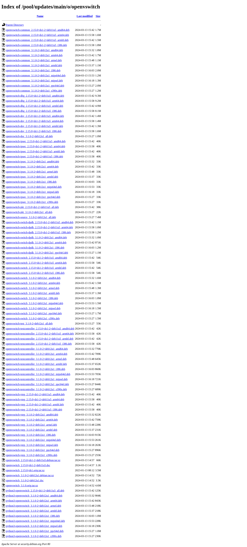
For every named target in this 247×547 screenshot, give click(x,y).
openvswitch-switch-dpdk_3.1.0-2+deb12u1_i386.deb (35, 247)
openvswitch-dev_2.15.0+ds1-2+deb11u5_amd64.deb (35, 116)
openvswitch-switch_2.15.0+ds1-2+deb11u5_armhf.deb (36, 267)
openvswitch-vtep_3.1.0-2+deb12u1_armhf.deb (31, 429)
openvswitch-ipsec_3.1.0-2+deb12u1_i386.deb (31, 181)
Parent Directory (15, 24)
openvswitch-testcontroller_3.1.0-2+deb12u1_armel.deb (36, 359)
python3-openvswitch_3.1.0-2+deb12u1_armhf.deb (33, 510)
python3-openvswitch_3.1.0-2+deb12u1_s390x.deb (33, 536)
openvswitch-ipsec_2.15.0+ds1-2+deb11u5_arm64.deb (35, 146)
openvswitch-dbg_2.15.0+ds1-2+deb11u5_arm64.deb (35, 100)
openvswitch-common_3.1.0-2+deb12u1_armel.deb (34, 60)
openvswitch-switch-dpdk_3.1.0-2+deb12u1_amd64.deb (36, 237)
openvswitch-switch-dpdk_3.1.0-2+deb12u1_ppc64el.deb (37, 252)
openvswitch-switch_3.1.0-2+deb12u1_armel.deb (32, 288)
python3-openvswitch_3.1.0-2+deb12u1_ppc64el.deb (35, 531)
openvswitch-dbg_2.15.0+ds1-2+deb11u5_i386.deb (34, 111)
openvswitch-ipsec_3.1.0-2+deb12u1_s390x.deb (32, 202)
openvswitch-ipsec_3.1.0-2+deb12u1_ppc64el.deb (33, 197)
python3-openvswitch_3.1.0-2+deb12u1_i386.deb (33, 515)
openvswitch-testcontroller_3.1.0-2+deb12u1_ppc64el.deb (37, 384)
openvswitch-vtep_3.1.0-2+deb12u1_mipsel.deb (32, 445)
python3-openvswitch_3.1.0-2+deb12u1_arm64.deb (34, 500)
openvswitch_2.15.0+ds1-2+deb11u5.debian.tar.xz (33, 460)
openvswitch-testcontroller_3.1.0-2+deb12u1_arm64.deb (36, 353)
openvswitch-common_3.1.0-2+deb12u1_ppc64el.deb (35, 85)
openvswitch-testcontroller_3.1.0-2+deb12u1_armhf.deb (36, 364)
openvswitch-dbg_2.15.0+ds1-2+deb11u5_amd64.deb (35, 95)
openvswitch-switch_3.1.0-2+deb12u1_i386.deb (32, 298)
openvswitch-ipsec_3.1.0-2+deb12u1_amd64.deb (32, 161)
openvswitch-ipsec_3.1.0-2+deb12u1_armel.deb (32, 171)
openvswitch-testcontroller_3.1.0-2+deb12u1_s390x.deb (36, 389)
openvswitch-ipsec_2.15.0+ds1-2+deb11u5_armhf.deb (35, 151)
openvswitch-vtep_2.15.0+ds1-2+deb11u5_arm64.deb (35, 399)
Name (40, 16)
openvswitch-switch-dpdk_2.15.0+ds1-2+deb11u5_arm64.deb (39, 227)
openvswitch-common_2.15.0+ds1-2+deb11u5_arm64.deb (37, 35)
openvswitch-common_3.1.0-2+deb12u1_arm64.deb (34, 55)
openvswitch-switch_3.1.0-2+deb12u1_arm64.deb (33, 283)
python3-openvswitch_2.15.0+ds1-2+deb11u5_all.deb (35, 490)
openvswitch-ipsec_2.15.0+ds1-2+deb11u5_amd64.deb (36, 141)
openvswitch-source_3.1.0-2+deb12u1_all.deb (31, 217)
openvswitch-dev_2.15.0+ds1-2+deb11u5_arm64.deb (34, 121)
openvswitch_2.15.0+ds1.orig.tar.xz (25, 470)
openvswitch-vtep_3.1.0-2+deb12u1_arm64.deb (32, 419)
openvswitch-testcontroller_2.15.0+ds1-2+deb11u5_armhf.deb (39, 338)
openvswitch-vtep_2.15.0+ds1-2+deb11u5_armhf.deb (35, 404)
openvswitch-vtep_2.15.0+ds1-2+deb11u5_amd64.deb (35, 394)
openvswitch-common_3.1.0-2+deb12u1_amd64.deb (34, 50)
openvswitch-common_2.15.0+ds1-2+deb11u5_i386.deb (36, 45)
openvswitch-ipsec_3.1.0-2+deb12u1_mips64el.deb (34, 186)
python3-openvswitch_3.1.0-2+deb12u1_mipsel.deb (34, 526)
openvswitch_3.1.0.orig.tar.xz (22, 485)
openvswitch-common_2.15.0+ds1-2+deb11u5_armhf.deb (37, 40)
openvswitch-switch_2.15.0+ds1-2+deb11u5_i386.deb (35, 272)
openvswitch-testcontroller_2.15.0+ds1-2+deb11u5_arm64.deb (40, 333)
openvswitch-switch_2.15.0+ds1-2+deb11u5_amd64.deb (36, 257)
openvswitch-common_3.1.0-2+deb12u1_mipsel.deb (34, 80)
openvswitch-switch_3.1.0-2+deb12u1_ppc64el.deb (34, 313)
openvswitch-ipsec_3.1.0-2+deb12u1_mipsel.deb (32, 191)
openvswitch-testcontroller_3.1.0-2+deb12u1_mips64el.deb (38, 374)
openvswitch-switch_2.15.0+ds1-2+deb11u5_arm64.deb (36, 262)
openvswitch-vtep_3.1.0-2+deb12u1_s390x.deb (31, 455)
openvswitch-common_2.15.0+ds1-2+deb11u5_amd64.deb (37, 30)
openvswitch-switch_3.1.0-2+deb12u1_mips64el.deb (34, 303)
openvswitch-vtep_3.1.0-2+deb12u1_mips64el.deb (33, 440)
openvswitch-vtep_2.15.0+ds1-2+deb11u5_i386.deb (34, 409)
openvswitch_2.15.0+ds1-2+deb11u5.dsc (28, 465)
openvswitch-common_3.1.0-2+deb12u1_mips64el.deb (35, 75)
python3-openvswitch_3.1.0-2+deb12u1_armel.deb (33, 505)
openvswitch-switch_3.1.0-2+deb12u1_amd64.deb (33, 278)
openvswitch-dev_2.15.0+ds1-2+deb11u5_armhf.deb (34, 126)
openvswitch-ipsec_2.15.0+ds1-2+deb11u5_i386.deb (34, 156)
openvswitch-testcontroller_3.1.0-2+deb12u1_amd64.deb (37, 348)
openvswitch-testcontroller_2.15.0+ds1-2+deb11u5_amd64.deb (40, 328)
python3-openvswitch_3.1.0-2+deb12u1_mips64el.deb (35, 520)
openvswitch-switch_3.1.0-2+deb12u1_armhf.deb (33, 293)
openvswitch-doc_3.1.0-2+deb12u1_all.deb (29, 136)
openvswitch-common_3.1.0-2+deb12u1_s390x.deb (34, 90)
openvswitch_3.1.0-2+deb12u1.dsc (25, 480)
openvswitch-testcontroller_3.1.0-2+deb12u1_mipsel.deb (37, 379)
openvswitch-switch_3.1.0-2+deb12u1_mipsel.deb (33, 308)
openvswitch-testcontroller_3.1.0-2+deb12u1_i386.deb (35, 369)
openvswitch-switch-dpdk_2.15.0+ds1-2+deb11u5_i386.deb (38, 232)
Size (98, 16)
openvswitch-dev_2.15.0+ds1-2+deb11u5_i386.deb (33, 131)
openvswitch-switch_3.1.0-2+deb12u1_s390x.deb (33, 318)
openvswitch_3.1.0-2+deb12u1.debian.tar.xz (30, 475)
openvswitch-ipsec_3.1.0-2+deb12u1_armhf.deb (32, 176)
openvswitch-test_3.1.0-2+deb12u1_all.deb (29, 323)
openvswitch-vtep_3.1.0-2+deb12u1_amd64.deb (32, 414)
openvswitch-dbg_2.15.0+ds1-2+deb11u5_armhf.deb (34, 105)
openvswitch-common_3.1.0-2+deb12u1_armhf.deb (34, 65)
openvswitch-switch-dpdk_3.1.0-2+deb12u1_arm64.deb (36, 242)
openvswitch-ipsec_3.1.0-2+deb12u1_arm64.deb (32, 166)
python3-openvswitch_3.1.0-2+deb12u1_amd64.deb (34, 495)
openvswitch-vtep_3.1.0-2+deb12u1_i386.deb (31, 434)
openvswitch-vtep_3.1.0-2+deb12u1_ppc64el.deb (32, 450)
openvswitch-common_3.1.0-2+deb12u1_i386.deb (33, 70)
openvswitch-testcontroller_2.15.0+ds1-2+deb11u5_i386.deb (39, 343)
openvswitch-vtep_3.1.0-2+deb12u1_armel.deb (31, 424)
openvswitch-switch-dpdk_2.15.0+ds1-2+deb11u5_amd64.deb (39, 222)
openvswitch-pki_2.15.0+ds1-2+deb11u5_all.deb (32, 207)
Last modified (85, 16)
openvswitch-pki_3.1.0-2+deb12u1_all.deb (29, 212)
